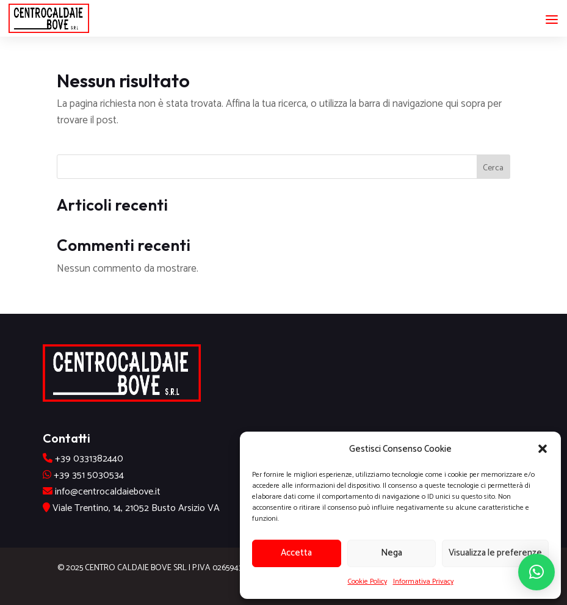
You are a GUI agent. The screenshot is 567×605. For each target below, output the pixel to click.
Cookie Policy (367, 581)
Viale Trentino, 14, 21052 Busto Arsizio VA (135, 508)
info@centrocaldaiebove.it (108, 492)
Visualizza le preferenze (495, 552)
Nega (391, 552)
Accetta (296, 552)
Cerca (493, 168)
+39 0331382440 (89, 459)
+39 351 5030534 (89, 475)
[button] (542, 449)
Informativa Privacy (423, 581)
